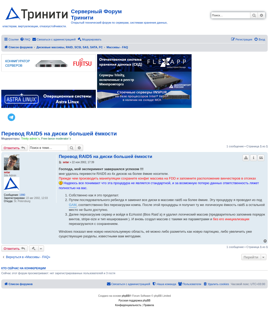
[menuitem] (25, 39)
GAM (73, 205)
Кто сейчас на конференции (23, 268)
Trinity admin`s (30, 138)
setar (7, 172)
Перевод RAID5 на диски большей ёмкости (59, 133)
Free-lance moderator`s (56, 138)
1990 (22, 195)
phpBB (126, 295)
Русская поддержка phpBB (134, 300)
